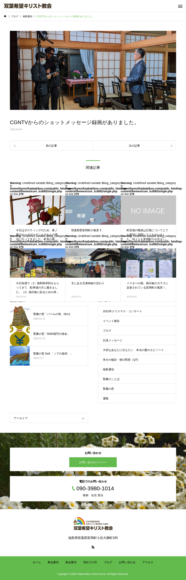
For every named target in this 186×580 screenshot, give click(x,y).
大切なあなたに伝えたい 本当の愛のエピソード (135, 350)
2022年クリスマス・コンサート (122, 311)
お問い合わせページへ (93, 462)
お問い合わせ (127, 562)
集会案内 (71, 562)
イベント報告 (111, 321)
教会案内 (53, 562)
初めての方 (90, 562)
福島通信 (108, 369)
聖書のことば (111, 379)
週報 (105, 398)
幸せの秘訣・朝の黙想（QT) (120, 359)
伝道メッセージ (112, 340)
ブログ (107, 330)
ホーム (37, 562)
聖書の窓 (108, 388)
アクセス (147, 562)
